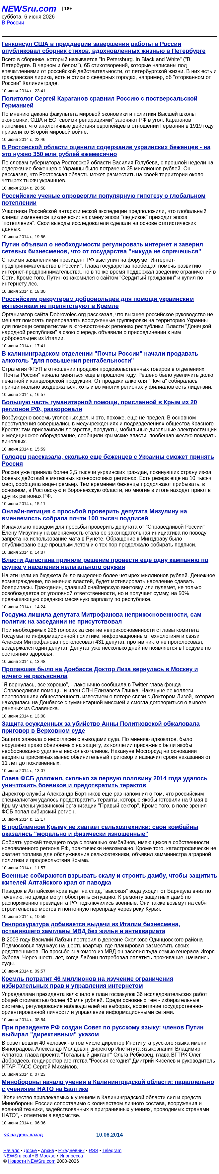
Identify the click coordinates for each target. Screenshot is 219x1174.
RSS (93, 1150)
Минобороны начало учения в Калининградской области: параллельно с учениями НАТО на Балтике (108, 1085)
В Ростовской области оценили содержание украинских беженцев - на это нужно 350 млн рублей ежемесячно (106, 150)
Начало (11, 1150)
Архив (47, 1150)
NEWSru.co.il (17, 1155)
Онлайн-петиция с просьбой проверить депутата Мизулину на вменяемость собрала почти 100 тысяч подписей (94, 515)
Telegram (112, 1150)
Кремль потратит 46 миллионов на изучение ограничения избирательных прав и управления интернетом (87, 982)
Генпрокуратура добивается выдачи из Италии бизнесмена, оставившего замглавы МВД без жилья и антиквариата (91, 928)
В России (13, 22)
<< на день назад (23, 1134)
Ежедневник (71, 1150)
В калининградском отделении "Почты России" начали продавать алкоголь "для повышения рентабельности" (100, 357)
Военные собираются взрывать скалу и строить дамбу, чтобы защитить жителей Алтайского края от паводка (109, 879)
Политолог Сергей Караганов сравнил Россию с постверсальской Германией (99, 102)
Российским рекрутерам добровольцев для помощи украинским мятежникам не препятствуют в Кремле (98, 302)
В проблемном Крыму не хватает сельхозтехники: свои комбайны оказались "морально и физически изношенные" (100, 830)
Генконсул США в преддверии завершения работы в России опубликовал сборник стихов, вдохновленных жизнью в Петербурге (103, 47)
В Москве (45, 1155)
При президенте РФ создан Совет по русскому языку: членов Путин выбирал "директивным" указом (103, 1031)
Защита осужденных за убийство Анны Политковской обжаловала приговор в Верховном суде (101, 727)
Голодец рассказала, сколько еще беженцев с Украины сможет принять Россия (108, 460)
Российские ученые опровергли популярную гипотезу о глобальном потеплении (103, 199)
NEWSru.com (29, 9)
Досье (30, 1150)
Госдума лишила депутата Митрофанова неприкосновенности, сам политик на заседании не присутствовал (101, 618)
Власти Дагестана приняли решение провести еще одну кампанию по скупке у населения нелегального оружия (105, 563)
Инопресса (71, 1155)
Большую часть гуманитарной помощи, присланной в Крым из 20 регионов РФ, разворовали (99, 406)
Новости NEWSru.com (31, 1161)
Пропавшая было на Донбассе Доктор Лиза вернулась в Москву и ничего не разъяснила (100, 672)
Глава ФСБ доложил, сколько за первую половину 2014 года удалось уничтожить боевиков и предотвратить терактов (104, 782)
